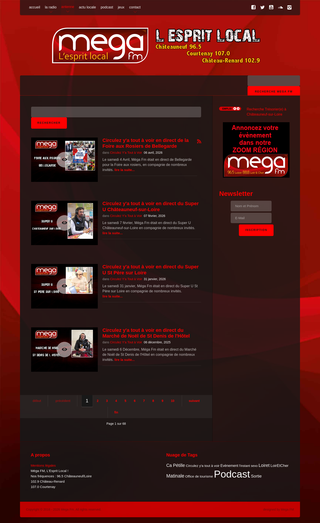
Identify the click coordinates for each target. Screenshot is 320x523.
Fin (116, 412)
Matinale (175, 476)
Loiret (264, 465)
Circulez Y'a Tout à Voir (126, 152)
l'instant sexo (248, 466)
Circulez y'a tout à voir (202, 466)
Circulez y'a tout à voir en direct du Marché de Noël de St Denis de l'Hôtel (146, 333)
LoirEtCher (279, 466)
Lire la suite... (124, 170)
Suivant (194, 401)
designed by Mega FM (278, 509)
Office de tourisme (199, 476)
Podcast (232, 474)
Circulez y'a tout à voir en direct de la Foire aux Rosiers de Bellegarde (145, 143)
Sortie (256, 476)
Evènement (229, 466)
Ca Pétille (175, 465)
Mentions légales (43, 465)
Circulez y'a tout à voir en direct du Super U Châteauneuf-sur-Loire (150, 206)
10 (172, 401)
